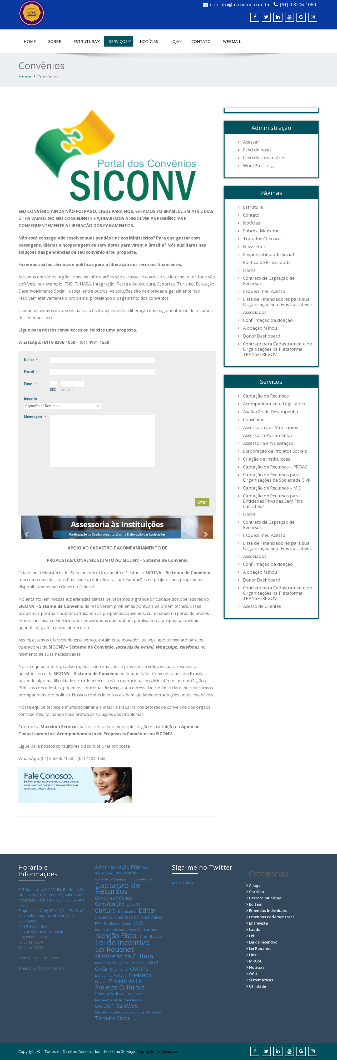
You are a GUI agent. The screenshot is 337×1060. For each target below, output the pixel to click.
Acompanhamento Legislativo (274, 403)
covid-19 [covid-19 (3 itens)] (134, 904)
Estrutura (86, 41)
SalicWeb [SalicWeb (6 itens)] (127, 1006)
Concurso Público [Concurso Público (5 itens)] (113, 898)
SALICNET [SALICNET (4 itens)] (104, 1006)
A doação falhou (260, 328)
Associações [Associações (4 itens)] (127, 873)
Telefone (66, 390)
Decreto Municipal (266, 897)
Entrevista (258, 923)
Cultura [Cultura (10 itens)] (105, 911)
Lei (251, 935)
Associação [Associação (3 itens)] (104, 873)
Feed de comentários (264, 157)
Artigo (255, 885)
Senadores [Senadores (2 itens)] (153, 1012)
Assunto (30, 398)
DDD (53, 390)
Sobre (54, 41)
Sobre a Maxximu (261, 230)
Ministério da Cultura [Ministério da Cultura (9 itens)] (124, 956)
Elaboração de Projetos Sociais (275, 451)
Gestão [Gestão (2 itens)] (127, 923)
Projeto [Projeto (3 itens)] (101, 981)
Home (30, 41)
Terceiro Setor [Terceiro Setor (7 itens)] (112, 1018)
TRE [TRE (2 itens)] (134, 1019)
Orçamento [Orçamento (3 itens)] (119, 969)
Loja (176, 41)
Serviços (120, 41)
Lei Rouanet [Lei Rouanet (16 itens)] (114, 949)
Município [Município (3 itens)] (139, 962)
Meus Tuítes (182, 882)
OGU (253, 973)
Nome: (29, 359)
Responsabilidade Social (268, 254)
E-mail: (29, 371)
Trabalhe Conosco (262, 238)
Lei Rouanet (260, 948)
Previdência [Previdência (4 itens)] (140, 975)
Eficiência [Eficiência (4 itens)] (104, 917)
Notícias (149, 41)
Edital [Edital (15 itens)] (147, 910)
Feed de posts (257, 149)
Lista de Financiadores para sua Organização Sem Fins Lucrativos (277, 302)
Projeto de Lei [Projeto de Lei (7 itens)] (126, 981)
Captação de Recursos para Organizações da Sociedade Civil (276, 477)
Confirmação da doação (268, 320)
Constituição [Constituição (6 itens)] (110, 904)
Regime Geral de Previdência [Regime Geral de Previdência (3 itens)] (118, 1000)
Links (253, 954)
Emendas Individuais (268, 910)
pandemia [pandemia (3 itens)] (103, 975)
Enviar (202, 502)
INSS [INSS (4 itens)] (138, 923)
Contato (201, 41)
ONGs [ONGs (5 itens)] (101, 969)
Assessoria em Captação (268, 443)
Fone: (28, 383)
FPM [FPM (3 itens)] (98, 923)
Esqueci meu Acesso (264, 291)
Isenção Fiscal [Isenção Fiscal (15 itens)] (116, 935)
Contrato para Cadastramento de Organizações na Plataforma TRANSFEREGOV (277, 349)
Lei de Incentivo (263, 942)
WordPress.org (258, 165)
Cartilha (256, 891)
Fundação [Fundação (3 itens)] (112, 923)
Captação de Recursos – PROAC (275, 467)
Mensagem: (33, 416)
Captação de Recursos (266, 396)
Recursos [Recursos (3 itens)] (134, 994)
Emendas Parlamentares (271, 916)
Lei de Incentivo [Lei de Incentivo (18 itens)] (122, 942)
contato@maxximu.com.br (240, 4)
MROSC (255, 961)
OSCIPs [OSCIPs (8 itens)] (139, 968)
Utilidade (257, 986)
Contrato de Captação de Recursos (269, 281)
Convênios (253, 419)
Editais (255, 904)
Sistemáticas (261, 979)
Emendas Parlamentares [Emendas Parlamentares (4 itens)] (138, 917)
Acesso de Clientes (262, 606)
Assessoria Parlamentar (268, 435)
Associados (254, 312)
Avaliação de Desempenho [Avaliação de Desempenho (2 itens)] (113, 879)
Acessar (251, 142)
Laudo (254, 929)
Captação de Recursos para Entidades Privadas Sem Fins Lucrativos (273, 501)
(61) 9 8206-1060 (298, 4)
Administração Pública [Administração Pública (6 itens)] (121, 867)
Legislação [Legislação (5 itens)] (151, 936)
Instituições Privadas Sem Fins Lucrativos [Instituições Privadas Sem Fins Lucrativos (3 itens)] (128, 929)
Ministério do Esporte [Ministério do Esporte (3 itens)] (112, 962)
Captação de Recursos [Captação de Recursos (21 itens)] (117, 888)
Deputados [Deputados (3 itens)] (127, 911)
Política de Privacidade (267, 262)
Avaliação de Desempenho (270, 411)
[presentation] (64, 482)
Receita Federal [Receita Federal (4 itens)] (109, 994)
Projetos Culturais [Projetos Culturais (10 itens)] (120, 987)
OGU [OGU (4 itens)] (153, 962)
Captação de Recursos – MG (272, 488)
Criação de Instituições (266, 459)
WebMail (232, 41)
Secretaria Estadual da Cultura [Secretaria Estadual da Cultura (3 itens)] (119, 1012)
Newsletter (254, 246)
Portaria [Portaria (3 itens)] (120, 975)
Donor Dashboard (261, 336)
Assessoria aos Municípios (270, 427)
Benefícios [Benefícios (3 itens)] (143, 879)
